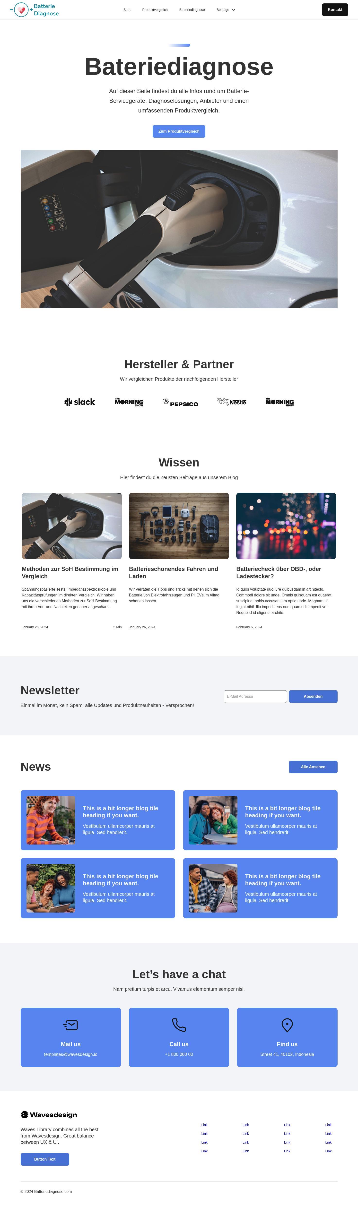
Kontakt (335, 10)
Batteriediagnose (192, 10)
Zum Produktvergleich (179, 131)
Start (127, 10)
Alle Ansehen (313, 767)
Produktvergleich (155, 10)
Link (204, 1125)
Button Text (45, 1159)
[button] (225, 10)
